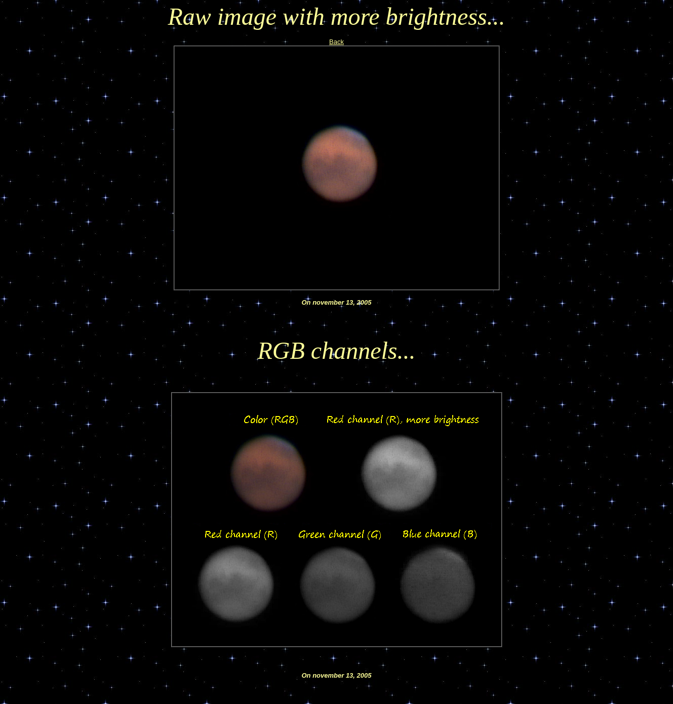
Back (336, 42)
